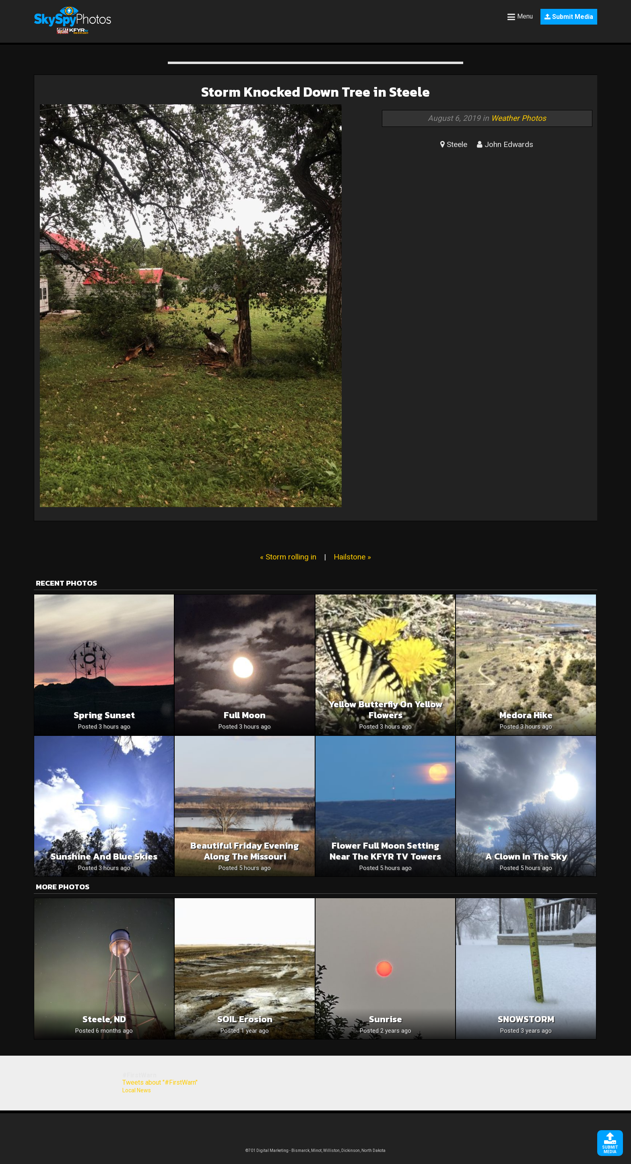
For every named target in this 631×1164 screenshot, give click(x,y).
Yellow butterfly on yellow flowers (385, 710)
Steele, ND (104, 1019)
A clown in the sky (526, 856)
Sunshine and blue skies (104, 856)
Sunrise (385, 1019)
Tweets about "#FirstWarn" (160, 1082)
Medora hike (526, 715)
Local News (136, 1090)
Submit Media (568, 17)
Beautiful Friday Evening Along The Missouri (244, 851)
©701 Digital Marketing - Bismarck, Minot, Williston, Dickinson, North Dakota (315, 1150)
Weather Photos (518, 118)
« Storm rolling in (288, 556)
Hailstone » (352, 556)
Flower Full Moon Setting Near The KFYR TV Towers (385, 851)
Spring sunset (104, 715)
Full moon (245, 715)
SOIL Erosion (244, 1019)
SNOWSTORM (526, 1019)
